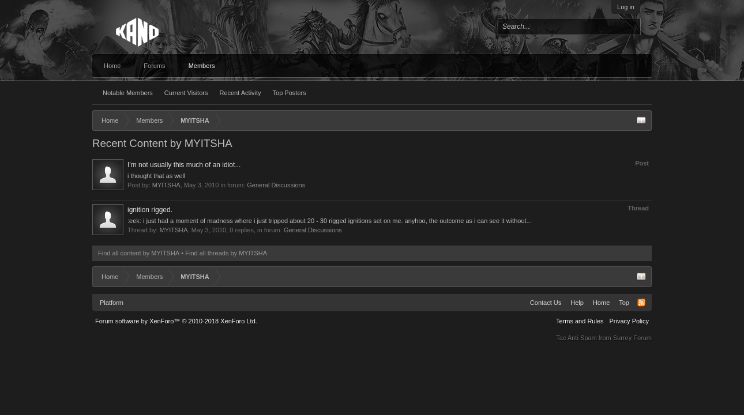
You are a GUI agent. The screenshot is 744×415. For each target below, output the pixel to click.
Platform (111, 302)
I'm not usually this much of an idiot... (184, 165)
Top (624, 302)
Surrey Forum (632, 337)
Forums (154, 65)
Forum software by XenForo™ (176, 321)
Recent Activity (240, 92)
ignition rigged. (149, 210)
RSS (641, 302)
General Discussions (276, 185)
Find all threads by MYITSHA (226, 253)
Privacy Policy (629, 321)
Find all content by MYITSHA (138, 253)
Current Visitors (186, 92)
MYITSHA (166, 185)
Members (202, 65)
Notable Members (128, 92)
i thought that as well (156, 175)
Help (577, 302)
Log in (625, 6)
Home (112, 65)
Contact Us (545, 302)
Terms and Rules (580, 321)
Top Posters (289, 92)
